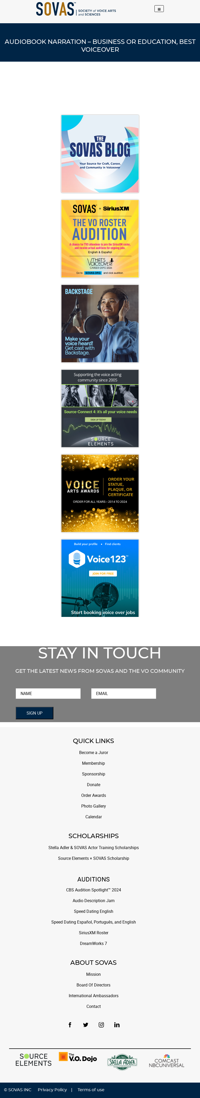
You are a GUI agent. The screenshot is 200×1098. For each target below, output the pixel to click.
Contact (93, 1006)
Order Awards (93, 795)
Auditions (93, 880)
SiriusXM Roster (93, 933)
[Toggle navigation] (159, 8)
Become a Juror (93, 752)
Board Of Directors (93, 985)
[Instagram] (103, 1024)
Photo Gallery (93, 806)
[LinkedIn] (117, 1024)
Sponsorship (93, 774)
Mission (93, 974)
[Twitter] (87, 1024)
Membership (93, 763)
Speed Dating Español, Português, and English (93, 922)
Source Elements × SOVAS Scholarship (93, 858)
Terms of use (91, 1090)
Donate (93, 784)
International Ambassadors (93, 995)
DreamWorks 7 (93, 943)
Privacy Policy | (55, 1090)
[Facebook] (72, 1024)
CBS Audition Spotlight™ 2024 (93, 890)
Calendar (93, 817)
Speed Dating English (93, 911)
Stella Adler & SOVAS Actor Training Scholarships (93, 847)
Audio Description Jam (94, 900)
